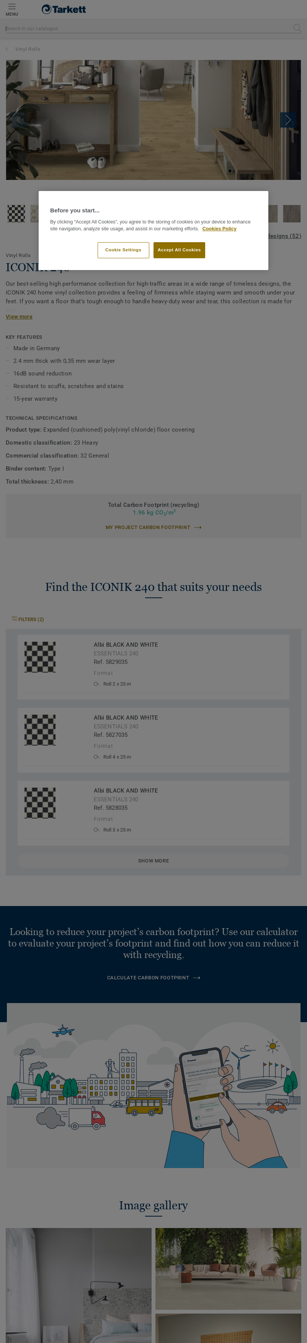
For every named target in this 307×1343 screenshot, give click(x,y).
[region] (153, 230)
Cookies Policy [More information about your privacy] (219, 229)
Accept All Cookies (179, 250)
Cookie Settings (123, 250)
